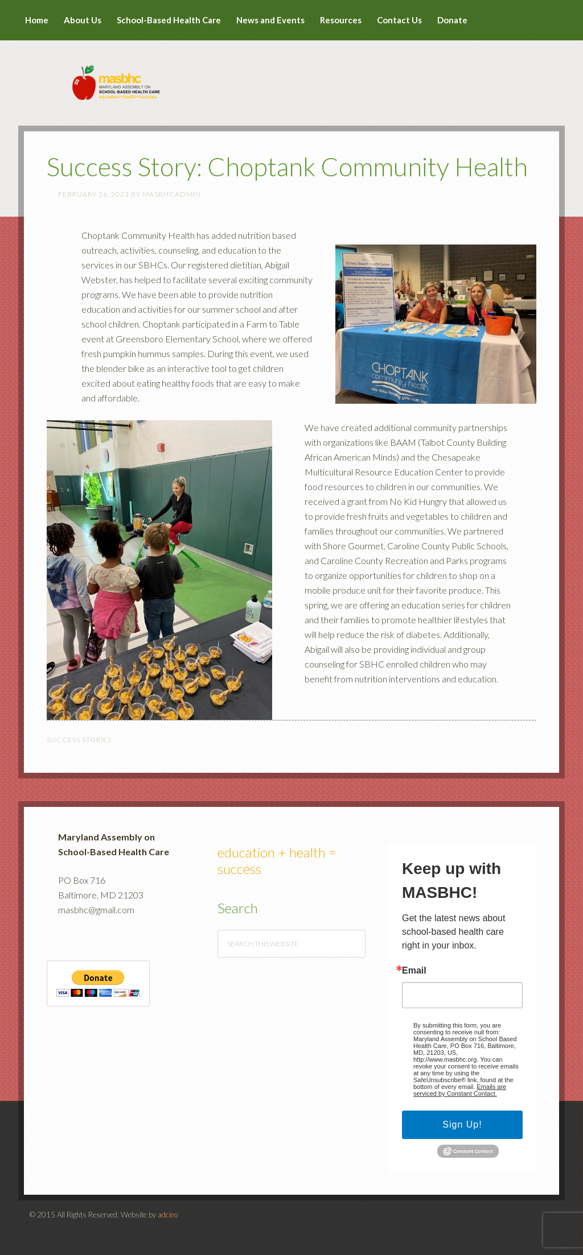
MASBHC (291, 75)
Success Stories (79, 739)
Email (414, 970)
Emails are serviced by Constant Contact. (459, 1090)
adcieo (168, 1214)
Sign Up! (462, 1124)
